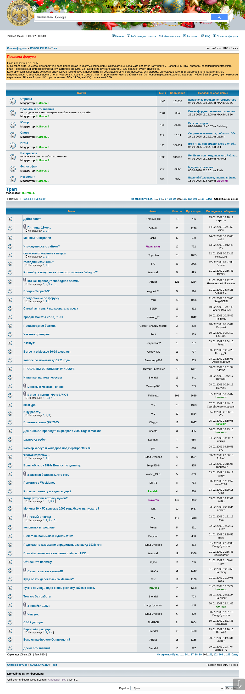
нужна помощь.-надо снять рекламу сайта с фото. (59, 588)
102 (190, 199)
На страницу (138, 199)
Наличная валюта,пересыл (42, 377)
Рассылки (190, 36)
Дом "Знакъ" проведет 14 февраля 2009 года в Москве (62, 431)
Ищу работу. (32, 412)
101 (184, 199)
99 (174, 199)
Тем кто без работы (37, 596)
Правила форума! (226, 36)
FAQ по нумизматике (141, 36)
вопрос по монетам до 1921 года (46, 360)
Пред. (149, 199)
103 (195, 199)
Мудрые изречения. (201, 167)
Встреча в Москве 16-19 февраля (47, 351)
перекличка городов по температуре (212, 99)
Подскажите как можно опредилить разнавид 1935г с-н (62, 544)
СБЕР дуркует (33, 622)
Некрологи (27, 176)
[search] (120, 17)
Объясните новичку (37, 562)
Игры (24, 143)
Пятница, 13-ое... (39, 227)
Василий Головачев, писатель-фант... (212, 177)
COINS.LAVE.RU (39, 665)
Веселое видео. (198, 123)
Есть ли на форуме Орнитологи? (46, 639)
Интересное (28, 153)
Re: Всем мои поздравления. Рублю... (213, 155)
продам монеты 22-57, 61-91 (43, 317)
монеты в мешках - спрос (46, 387)
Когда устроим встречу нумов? (45, 498)
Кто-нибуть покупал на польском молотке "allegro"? (60, 272)
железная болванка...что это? (48, 474)
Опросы (26, 99)
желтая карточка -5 (36, 455)
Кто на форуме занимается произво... (212, 111)
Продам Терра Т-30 (36, 291)
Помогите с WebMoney (39, 482)
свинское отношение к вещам (44, 253)
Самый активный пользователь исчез (50, 308)
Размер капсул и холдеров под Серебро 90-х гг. (57, 448)
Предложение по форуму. (41, 298)
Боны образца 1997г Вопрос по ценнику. (52, 465)
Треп (11, 189)
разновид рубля (34, 439)
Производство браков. (39, 325)
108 (202, 199)
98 (170, 199)
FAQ (205, 36)
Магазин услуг (170, 36)
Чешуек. (33, 614)
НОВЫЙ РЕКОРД (39, 517)
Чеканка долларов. (36, 334)
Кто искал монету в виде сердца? (47, 491)
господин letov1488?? (38, 262)
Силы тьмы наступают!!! (45, 571)
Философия (28, 166)
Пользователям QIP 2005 (41, 422)
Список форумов (17, 665)
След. (209, 199)
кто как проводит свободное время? (53, 281)
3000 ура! (30, 405)
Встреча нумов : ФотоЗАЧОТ (48, 394)
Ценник (118, 36)
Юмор (24, 122)
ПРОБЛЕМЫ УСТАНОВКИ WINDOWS (48, 369)
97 (166, 199)
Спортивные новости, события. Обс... (213, 133)
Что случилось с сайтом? (41, 246)
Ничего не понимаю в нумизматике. (48, 536)
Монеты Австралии (37, 238)
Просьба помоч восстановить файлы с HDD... (56, 553)
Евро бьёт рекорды (37, 629)
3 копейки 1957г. (39, 606)
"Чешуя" (29, 343)
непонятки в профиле (39, 527)
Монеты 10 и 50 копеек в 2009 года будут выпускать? (61, 508)
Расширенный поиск (34, 199)
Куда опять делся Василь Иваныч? (48, 579)
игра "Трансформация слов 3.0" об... (212, 143)
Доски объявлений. (37, 648)
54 (160, 199)
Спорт (24, 132)
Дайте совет (32, 219)
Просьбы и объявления (37, 109)
